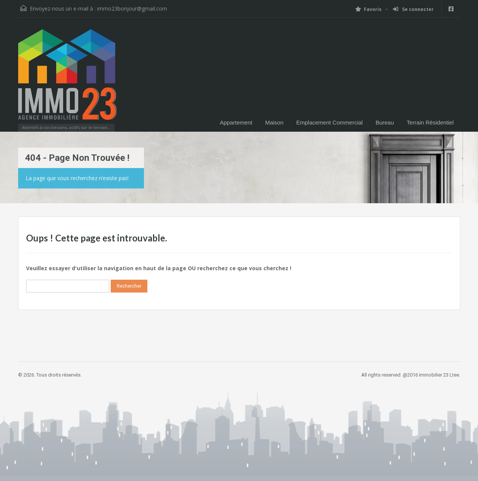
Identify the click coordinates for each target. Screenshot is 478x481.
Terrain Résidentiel (430, 122)
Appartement (236, 122)
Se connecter (413, 9)
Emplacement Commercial (329, 122)
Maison (274, 122)
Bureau (385, 122)
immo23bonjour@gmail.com (132, 8)
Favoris (368, 9)
